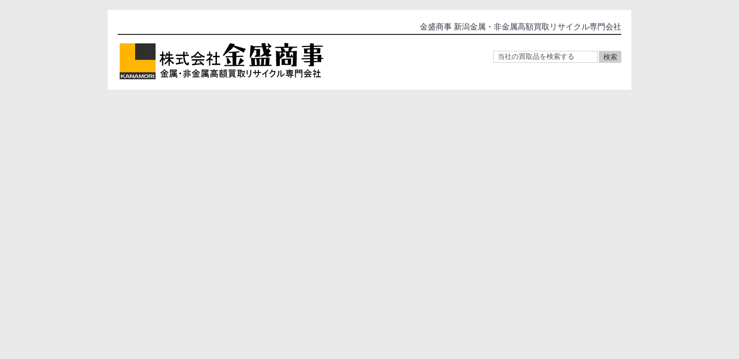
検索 (610, 57)
